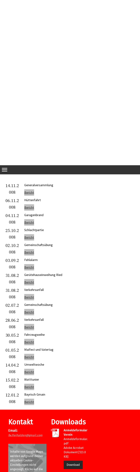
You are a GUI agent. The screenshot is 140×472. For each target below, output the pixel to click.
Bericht (29, 192)
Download (73, 465)
